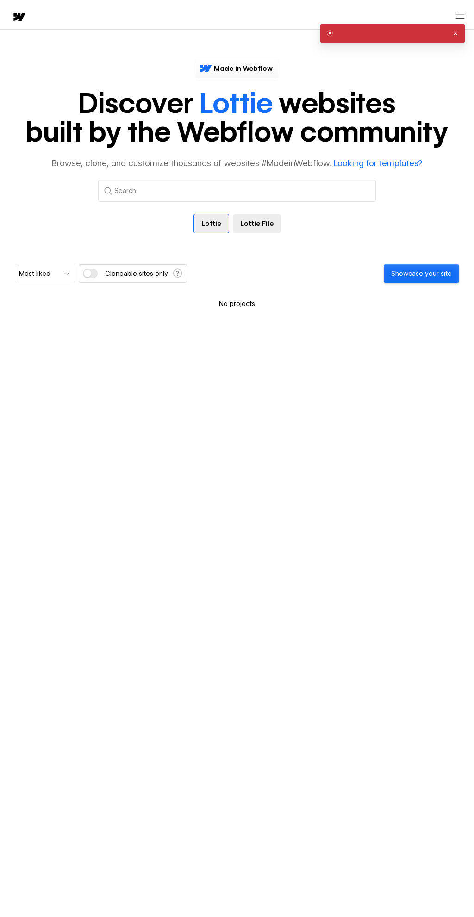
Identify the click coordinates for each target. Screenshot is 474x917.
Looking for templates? (378, 163)
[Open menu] (460, 15)
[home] (18, 18)
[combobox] (45, 273)
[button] (455, 33)
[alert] (392, 33)
